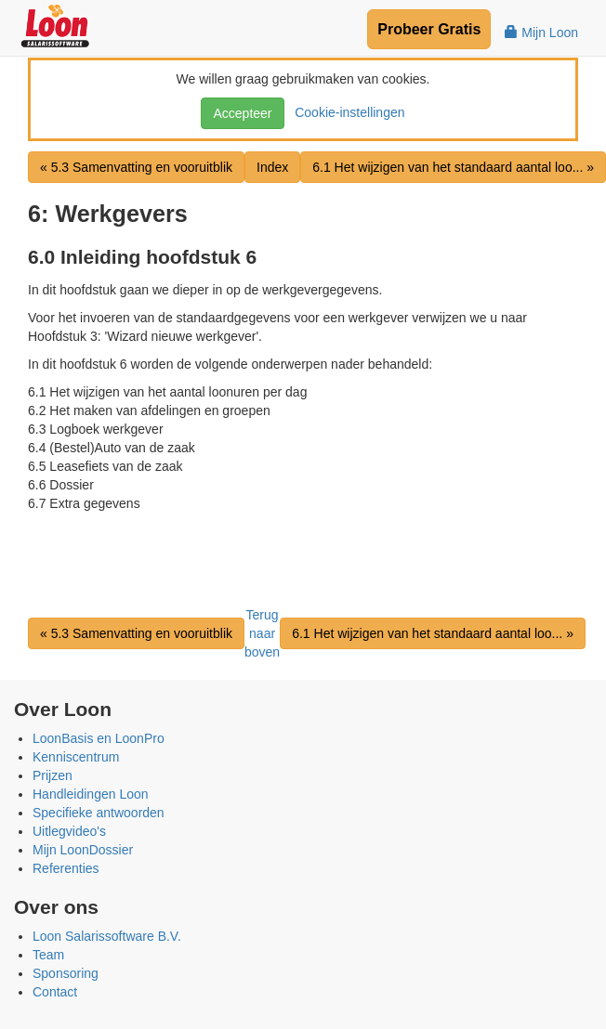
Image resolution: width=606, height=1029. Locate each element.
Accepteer (242, 113)
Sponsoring (66, 973)
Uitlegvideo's (69, 831)
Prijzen (52, 775)
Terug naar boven (262, 633)
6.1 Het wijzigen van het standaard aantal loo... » (432, 633)
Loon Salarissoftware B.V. (107, 936)
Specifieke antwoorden (99, 812)
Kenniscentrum (76, 756)
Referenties (66, 868)
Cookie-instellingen (345, 112)
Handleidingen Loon (91, 794)
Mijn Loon (541, 32)
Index (272, 167)
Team (48, 954)
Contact (55, 991)
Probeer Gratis (429, 29)
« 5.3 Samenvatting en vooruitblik (136, 167)
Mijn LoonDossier (83, 849)
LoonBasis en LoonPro (99, 738)
